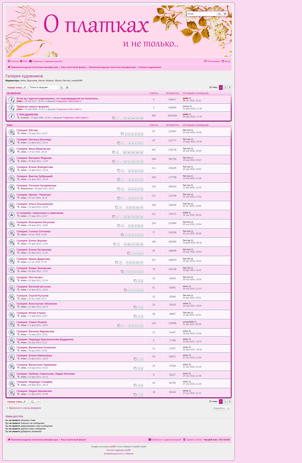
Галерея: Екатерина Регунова (36, 222)
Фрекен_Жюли (53, 80)
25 (133, 152)
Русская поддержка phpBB (118, 450)
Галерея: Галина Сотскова (33, 231)
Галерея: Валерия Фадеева (34, 157)
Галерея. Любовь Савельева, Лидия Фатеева (46, 373)
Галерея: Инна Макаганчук (34, 148)
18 (137, 217)
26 (137, 152)
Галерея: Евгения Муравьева (35, 331)
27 (142, 152)
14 (142, 161)
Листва (66, 80)
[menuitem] (23, 61)
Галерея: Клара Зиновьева (34, 268)
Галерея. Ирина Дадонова (33, 258)
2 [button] (225, 87)
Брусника (32, 80)
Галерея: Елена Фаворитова (35, 167)
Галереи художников (24, 76)
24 (129, 152)
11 (129, 161)
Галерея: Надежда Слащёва (34, 381)
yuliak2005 (76, 80)
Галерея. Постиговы (30, 277)
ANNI (185, 212)
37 (137, 118)
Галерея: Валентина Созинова (36, 347)
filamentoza (27, 188)
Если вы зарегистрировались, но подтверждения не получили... (58, 98)
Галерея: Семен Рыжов (32, 322)
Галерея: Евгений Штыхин (34, 286)
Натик (41, 80)
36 (133, 118)
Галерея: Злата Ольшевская (35, 203)
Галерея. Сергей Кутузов (33, 295)
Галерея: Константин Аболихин (37, 303)
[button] (230, 87)
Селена (25, 117)
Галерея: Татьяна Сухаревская (36, 185)
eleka (23, 80)
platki (19, 101)
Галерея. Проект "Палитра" (34, 194)
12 (133, 161)
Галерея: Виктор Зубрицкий (34, 176)
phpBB (112, 447)
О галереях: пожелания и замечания (40, 212)
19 (142, 217)
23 (125, 152)
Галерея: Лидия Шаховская (34, 391)
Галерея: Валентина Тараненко (37, 364)
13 (137, 161)
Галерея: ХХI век (27, 130)
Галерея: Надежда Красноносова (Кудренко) (45, 339)
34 (125, 118)
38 (142, 118)
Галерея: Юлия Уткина (31, 312)
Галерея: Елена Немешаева (34, 355)
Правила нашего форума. (33, 106)
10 (125, 161)
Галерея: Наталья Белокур (34, 139)
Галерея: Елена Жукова (32, 240)
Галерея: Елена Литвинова (34, 249)
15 (125, 217)
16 (129, 217)
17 (133, 217)
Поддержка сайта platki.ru (69, 101)
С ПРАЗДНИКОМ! (27, 114)
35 (129, 118)
